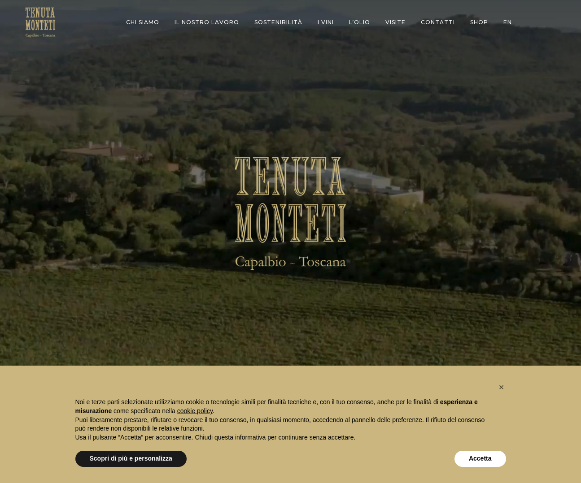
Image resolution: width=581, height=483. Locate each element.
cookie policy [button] (195, 410)
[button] (501, 387)
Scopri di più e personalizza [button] (131, 458)
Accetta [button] (480, 458)
